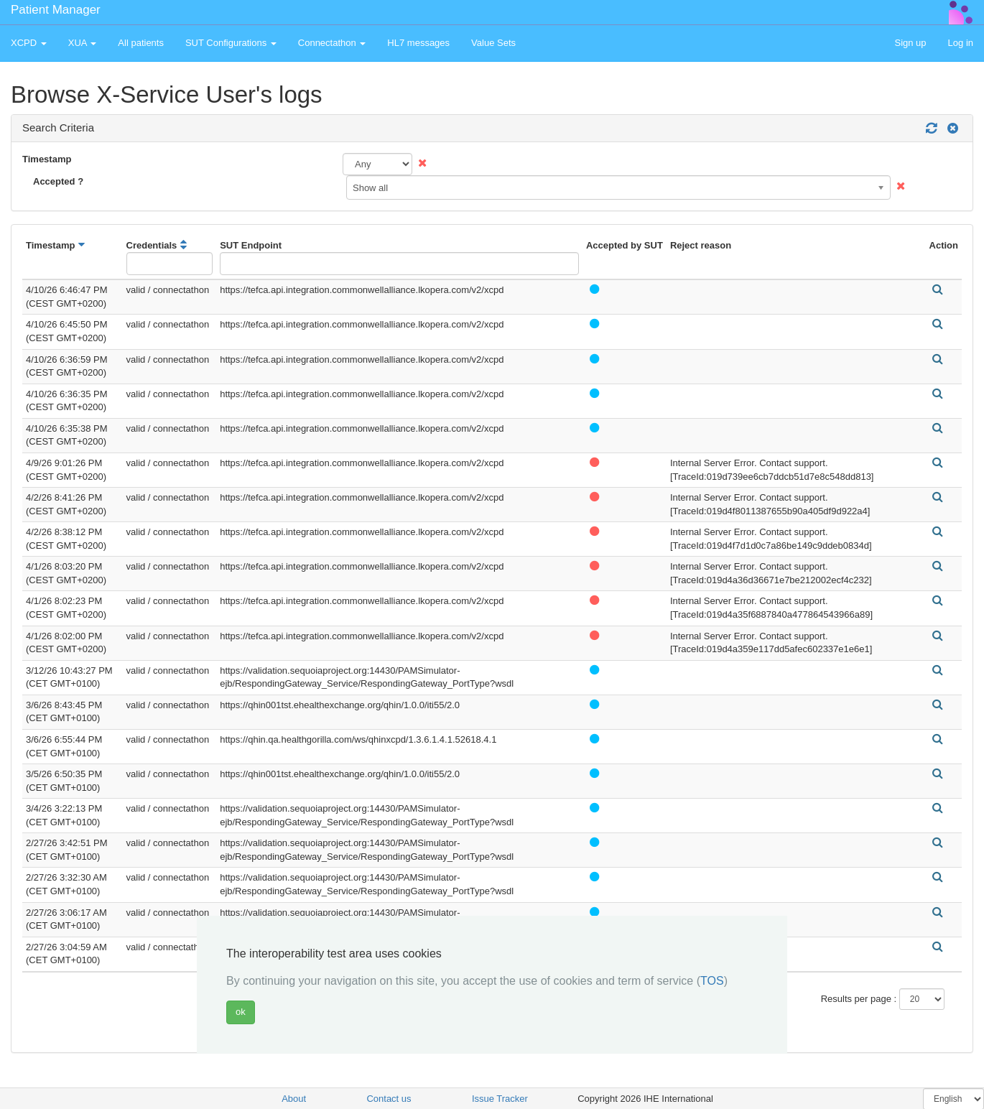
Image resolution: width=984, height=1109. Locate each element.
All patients (141, 42)
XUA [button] (82, 42)
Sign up (910, 42)
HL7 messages (418, 42)
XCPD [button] (29, 42)
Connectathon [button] (332, 42)
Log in (960, 42)
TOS (712, 981)
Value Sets (493, 42)
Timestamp (46, 159)
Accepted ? (58, 181)
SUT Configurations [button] (231, 42)
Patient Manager (56, 10)
